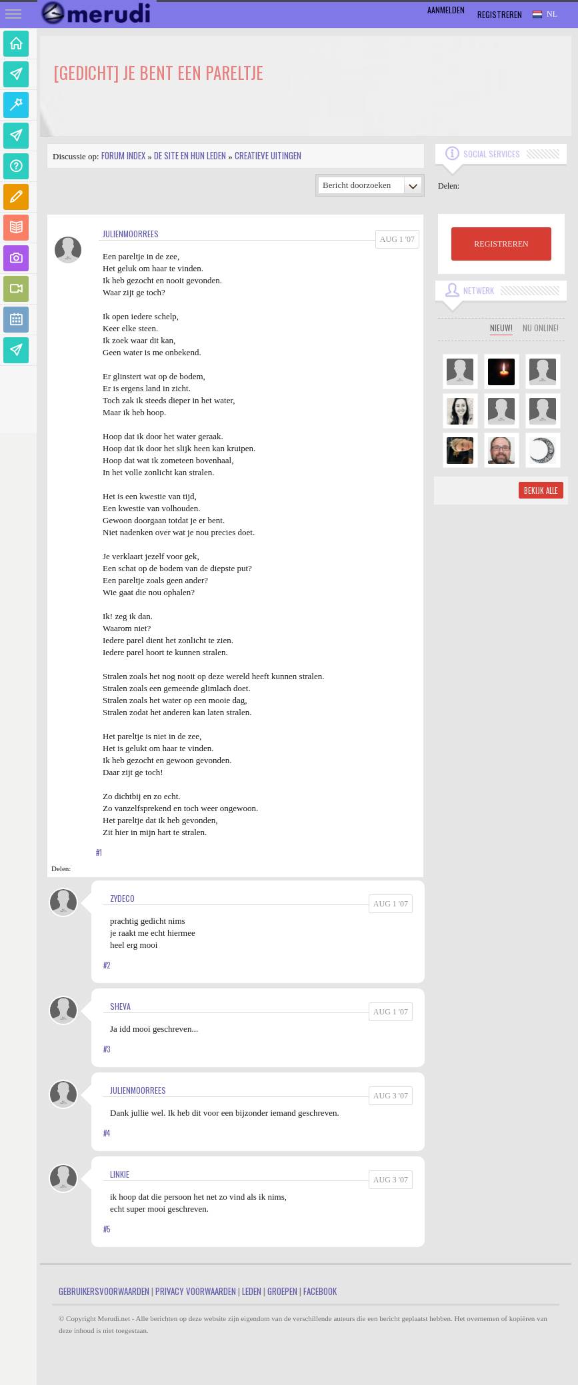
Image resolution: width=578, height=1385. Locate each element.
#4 (106, 1133)
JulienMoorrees (131, 233)
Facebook (320, 1291)
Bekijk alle (541, 490)
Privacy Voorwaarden (195, 1291)
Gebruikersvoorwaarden (104, 1291)
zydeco (122, 898)
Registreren (499, 14)
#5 (106, 1229)
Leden (251, 1291)
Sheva (120, 1006)
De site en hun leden (190, 155)
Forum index (123, 155)
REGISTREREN (501, 244)
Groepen (282, 1291)
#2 (106, 965)
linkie (119, 1174)
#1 (99, 852)
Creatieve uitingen (268, 155)
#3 (106, 1049)
